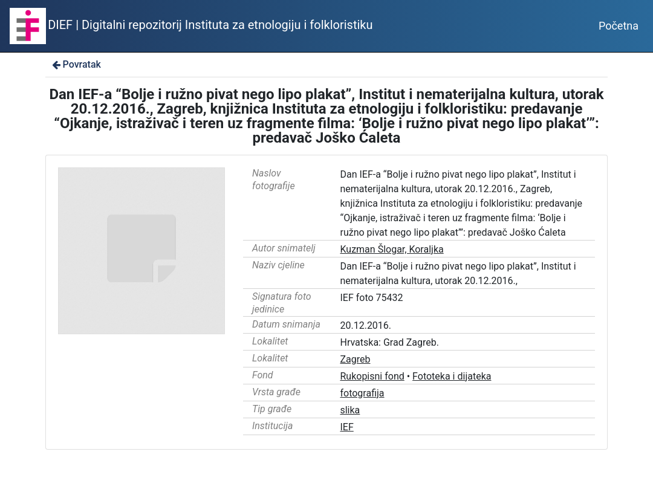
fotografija (362, 393)
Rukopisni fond (372, 376)
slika (350, 410)
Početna (618, 25)
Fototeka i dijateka (451, 376)
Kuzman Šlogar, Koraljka (391, 249)
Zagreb (355, 359)
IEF (346, 427)
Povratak (75, 64)
